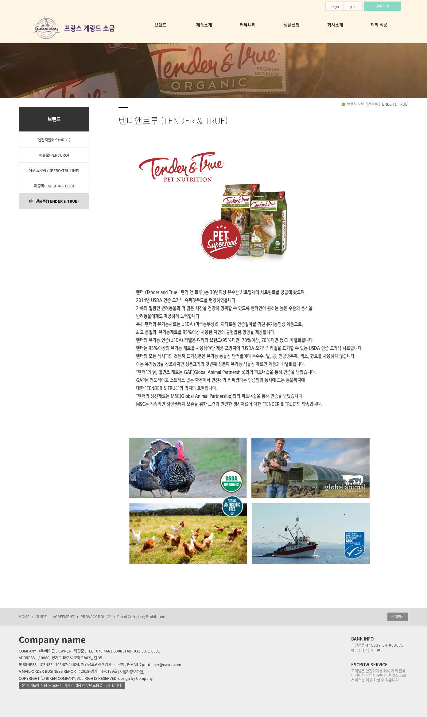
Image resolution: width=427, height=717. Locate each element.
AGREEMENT (63, 616)
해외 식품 (379, 25)
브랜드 (160, 25)
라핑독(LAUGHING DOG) (54, 186)
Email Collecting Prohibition (141, 616)
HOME (24, 616)
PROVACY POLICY (95, 616)
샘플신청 (292, 25)
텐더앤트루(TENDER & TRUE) (54, 201)
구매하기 (382, 6)
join (353, 6)
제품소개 (204, 25)
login (335, 6)
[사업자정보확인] (131, 671)
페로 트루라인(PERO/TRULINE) (54, 170)
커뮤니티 (248, 25)
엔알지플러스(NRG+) (54, 140)
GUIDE (41, 616)
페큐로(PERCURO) (54, 155)
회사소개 (335, 25)
